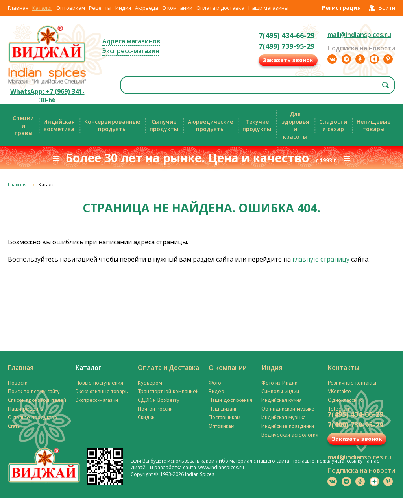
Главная (18, 7)
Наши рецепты (26, 408)
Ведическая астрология (289, 434)
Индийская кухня (281, 399)
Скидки (146, 417)
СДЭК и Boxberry (158, 399)
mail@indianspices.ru (359, 34)
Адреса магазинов (131, 41)
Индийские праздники (287, 425)
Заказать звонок (288, 60)
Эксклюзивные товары (102, 391)
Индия (123, 7)
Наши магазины (268, 7)
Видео (216, 391)
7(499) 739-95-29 (286, 46)
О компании (177, 7)
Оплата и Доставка (168, 367)
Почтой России (155, 408)
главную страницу (320, 259)
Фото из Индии (279, 382)
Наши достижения (230, 399)
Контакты (343, 367)
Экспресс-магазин (130, 50)
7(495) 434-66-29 (286, 35)
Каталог (42, 7)
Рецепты (100, 7)
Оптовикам (70, 7)
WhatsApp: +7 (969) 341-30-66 (47, 95)
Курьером (150, 382)
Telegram (339, 408)
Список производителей (37, 399)
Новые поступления (99, 382)
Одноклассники (346, 399)
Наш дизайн (223, 408)
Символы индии (280, 391)
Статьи (15, 425)
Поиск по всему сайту (34, 391)
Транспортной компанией (168, 391)
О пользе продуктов (32, 417)
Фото (215, 382)
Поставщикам (224, 417)
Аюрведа (146, 7)
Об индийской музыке (287, 408)
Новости (18, 382)
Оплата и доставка (220, 7)
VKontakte (339, 391)
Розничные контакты (352, 382)
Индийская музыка (283, 417)
